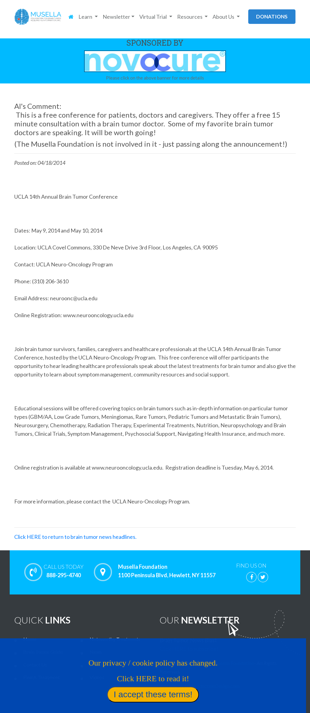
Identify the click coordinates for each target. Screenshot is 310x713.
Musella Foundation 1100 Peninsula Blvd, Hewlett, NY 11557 (167, 571)
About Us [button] (224, 16)
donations (272, 16)
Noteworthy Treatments (115, 639)
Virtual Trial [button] (153, 16)
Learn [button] (85, 16)
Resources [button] (190, 16)
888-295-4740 (63, 570)
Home (29, 639)
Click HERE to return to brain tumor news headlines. (75, 536)
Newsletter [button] (116, 16)
